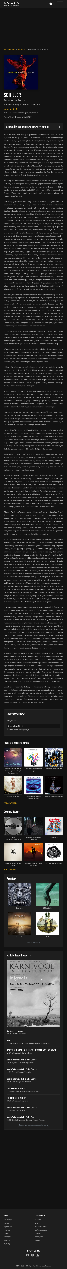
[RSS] (37, 1255)
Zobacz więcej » (11, 870)
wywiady (7, 1244)
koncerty (7, 1223)
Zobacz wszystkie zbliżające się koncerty (33, 1125)
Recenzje (21, 49)
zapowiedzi (8, 1227)
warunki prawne (41, 1227)
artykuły (7, 1240)
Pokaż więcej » (10, 803)
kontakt (38, 1240)
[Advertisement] (33, 26)
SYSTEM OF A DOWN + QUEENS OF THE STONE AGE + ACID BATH (31, 1049)
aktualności (8, 1220)
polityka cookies (41, 1230)
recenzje (7, 1230)
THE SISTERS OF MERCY (16, 1088)
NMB (47, 937)
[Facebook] (27, 1255)
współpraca (39, 1237)
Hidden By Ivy (47, 908)
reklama (38, 1233)
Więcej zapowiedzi (33, 942)
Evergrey (19, 908)
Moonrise (19, 937)
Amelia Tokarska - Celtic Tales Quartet (22, 1059)
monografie (8, 1237)
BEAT (9, 1040)
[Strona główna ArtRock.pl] (12, 4)
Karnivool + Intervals (15, 1030)
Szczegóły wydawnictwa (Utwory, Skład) (27, 126)
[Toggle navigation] (60, 3)
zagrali (6, 1233)
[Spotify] (32, 1255)
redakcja (38, 1220)
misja (36, 1223)
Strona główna (9, 49)
